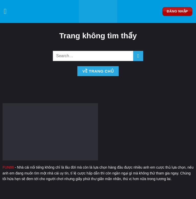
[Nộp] (138, 56)
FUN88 (8, 167)
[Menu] (7, 11)
